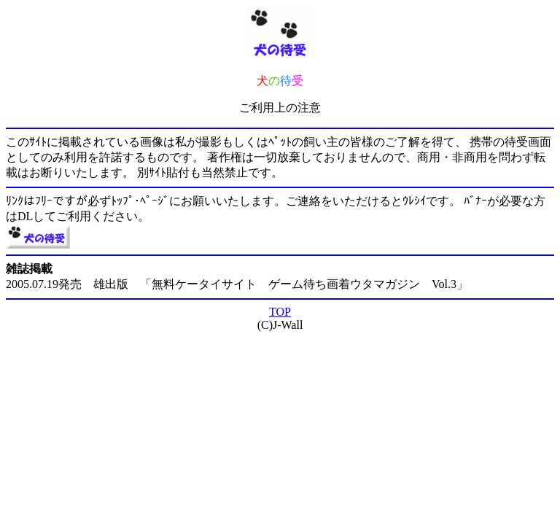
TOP (280, 312)
